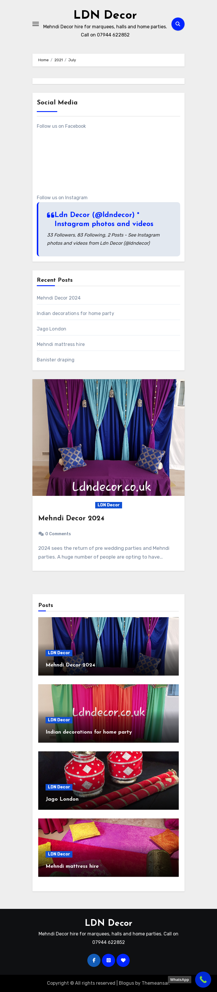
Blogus (126, 983)
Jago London (51, 329)
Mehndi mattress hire (61, 344)
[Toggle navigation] (35, 24)
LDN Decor (105, 16)
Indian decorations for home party (75, 313)
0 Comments (58, 533)
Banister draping (55, 360)
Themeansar (155, 983)
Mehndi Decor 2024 (59, 298)
